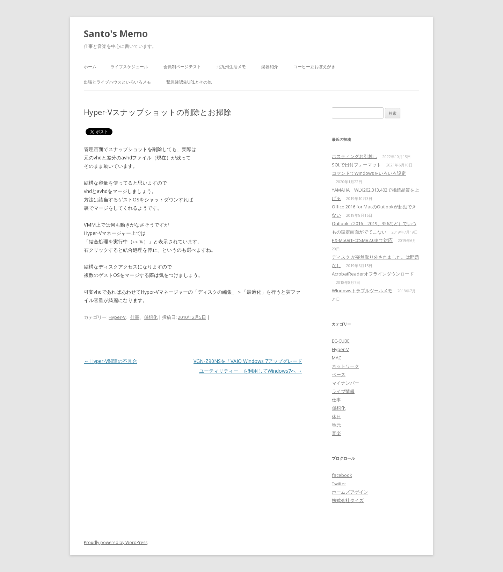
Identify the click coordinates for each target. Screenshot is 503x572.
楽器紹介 (269, 67)
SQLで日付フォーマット (356, 165)
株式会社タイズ (348, 500)
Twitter (339, 483)
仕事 (134, 317)
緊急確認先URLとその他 (189, 82)
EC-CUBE (341, 341)
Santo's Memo (116, 33)
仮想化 (151, 317)
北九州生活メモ (231, 67)
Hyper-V (117, 317)
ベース (338, 374)
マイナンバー (345, 383)
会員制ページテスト (182, 67)
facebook (342, 475)
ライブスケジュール (129, 67)
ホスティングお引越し (354, 156)
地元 (336, 425)
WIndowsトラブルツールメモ (362, 290)
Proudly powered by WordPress (115, 542)
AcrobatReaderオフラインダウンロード (373, 274)
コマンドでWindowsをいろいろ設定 (369, 173)
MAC (336, 358)
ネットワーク (345, 366)
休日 (336, 416)
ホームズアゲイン (350, 492)
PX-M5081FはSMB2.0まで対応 (362, 240)
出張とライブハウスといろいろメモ (117, 82)
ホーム (90, 67)
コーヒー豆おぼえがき (314, 67)
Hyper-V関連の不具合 (110, 361)
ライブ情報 (343, 391)
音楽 (336, 433)
